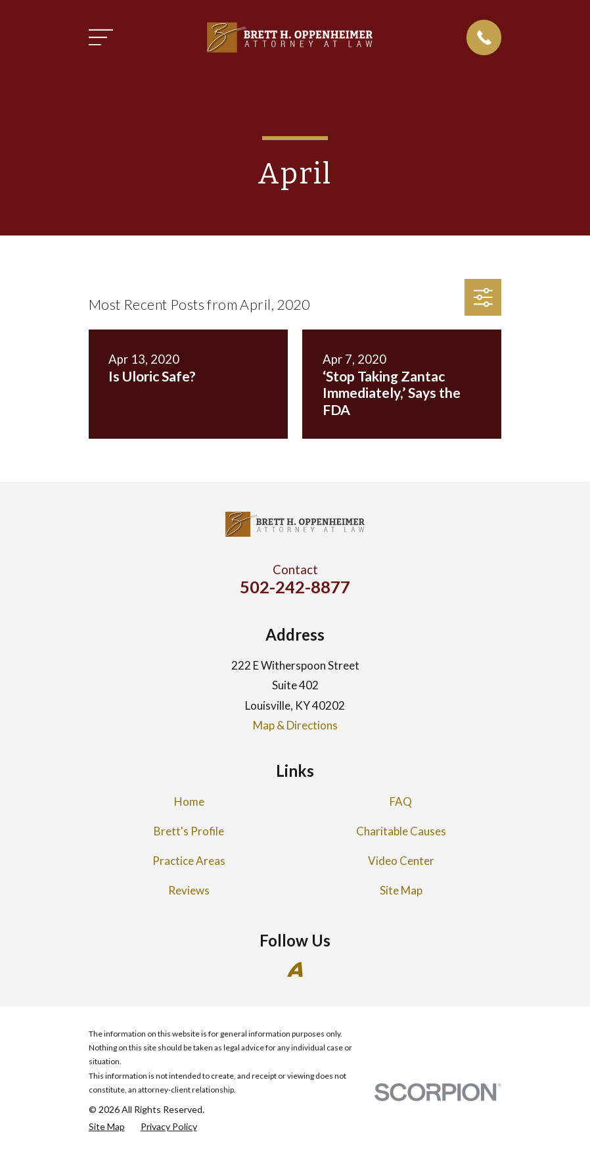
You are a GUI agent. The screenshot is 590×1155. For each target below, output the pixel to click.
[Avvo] (295, 969)
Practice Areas (188, 861)
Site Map (401, 890)
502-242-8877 (295, 587)
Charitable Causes (401, 831)
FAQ (401, 801)
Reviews (189, 890)
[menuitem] (107, 1126)
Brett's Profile (189, 831)
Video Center (401, 861)
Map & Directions (295, 725)
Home (189, 801)
